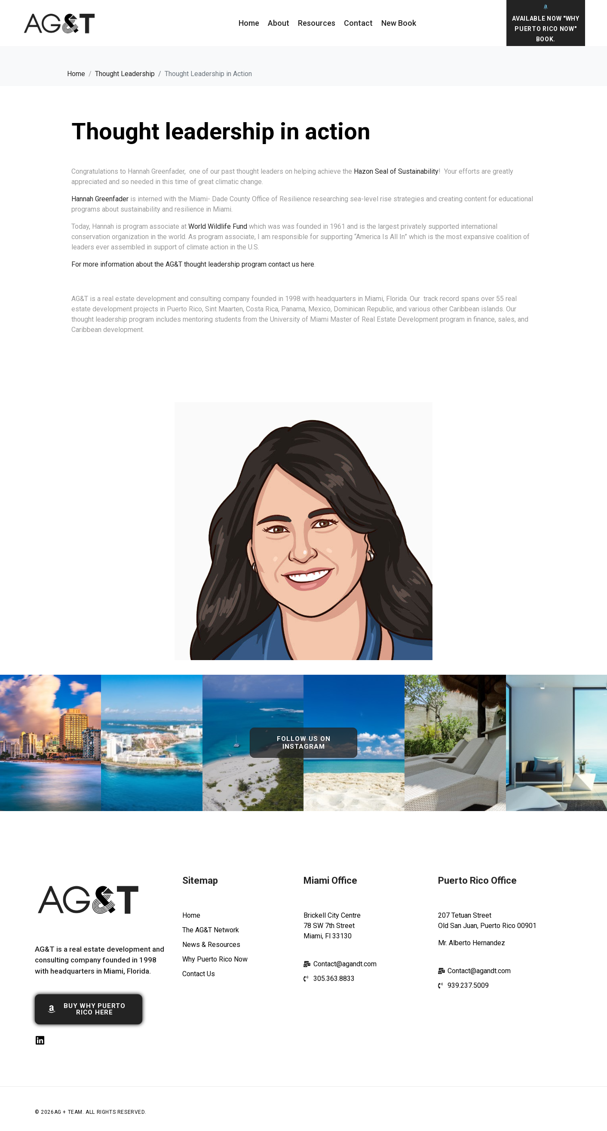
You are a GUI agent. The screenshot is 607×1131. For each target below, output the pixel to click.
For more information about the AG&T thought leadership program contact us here (192, 264)
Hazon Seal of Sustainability (396, 171)
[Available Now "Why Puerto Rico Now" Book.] (545, 6)
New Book (398, 23)
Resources (316, 23)
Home (249, 23)
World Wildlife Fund (217, 226)
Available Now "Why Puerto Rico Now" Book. (545, 29)
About (278, 23)
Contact (358, 23)
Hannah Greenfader (100, 199)
